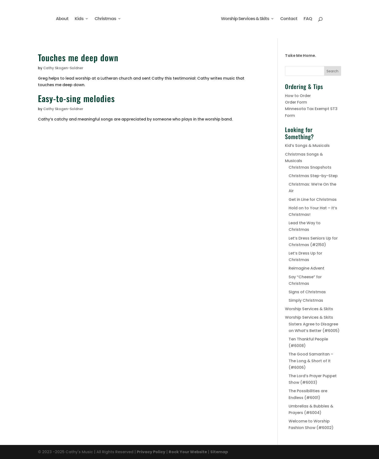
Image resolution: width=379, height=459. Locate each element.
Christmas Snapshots (310, 167)
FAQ (308, 19)
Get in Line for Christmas (313, 199)
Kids (79, 19)
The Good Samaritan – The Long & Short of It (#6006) (311, 360)
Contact (288, 19)
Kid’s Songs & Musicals (307, 145)
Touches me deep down (78, 57)
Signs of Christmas (307, 292)
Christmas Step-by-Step (313, 176)
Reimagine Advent (306, 268)
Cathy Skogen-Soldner (63, 68)
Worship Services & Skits (245, 19)
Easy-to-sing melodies (76, 98)
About (62, 19)
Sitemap (219, 452)
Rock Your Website (188, 452)
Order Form (296, 102)
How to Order (298, 95)
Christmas (105, 19)
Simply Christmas (306, 300)
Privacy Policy (151, 452)
